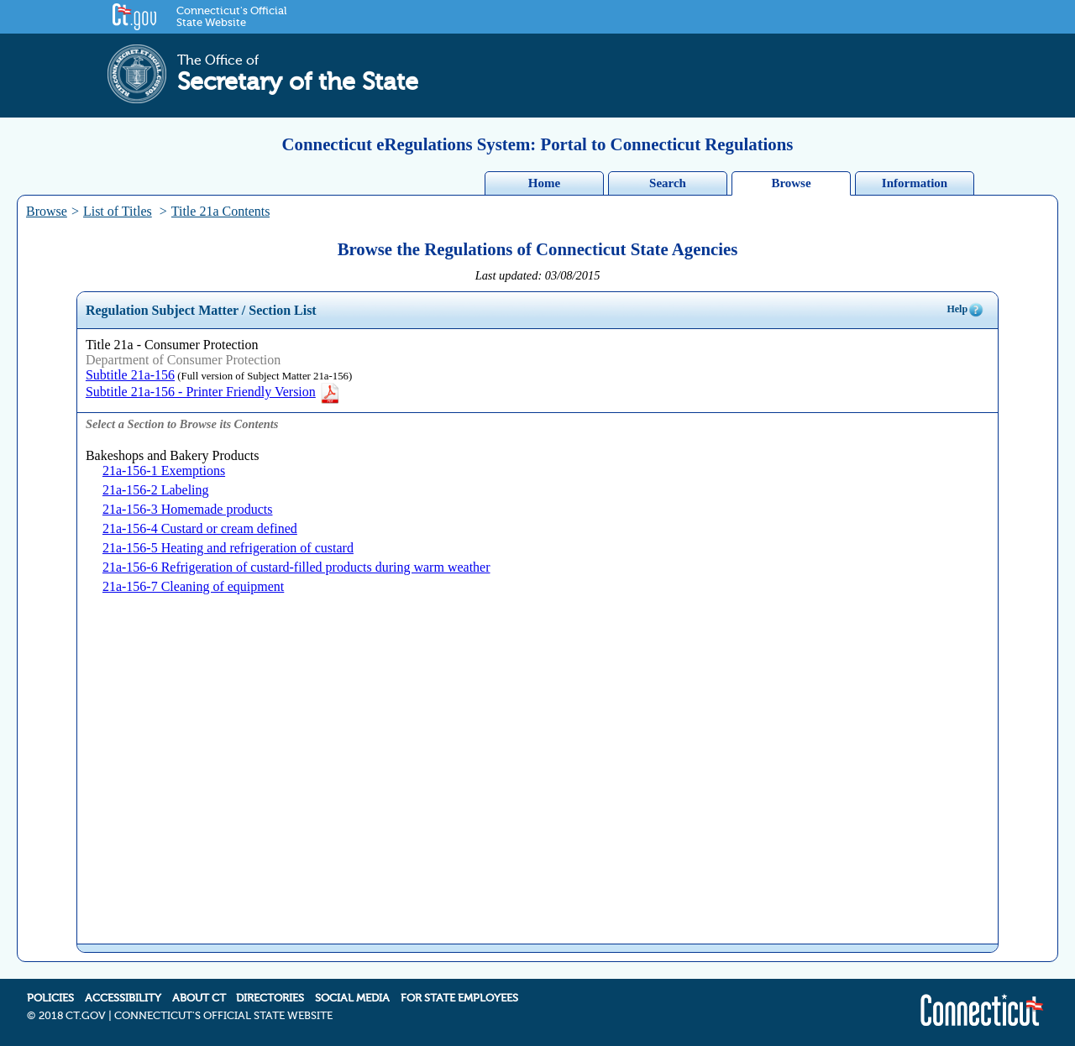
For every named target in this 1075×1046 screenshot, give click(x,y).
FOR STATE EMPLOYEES (459, 998)
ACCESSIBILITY (123, 998)
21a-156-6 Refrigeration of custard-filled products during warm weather (296, 567)
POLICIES (50, 998)
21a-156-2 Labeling (155, 490)
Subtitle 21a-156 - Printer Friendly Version (213, 391)
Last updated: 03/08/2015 (537, 275)
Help (965, 309)
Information (914, 183)
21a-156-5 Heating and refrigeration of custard (228, 548)
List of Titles (117, 211)
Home (544, 183)
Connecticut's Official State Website (231, 17)
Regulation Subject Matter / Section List (201, 310)
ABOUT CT (199, 998)
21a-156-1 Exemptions (163, 470)
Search (667, 183)
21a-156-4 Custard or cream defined (199, 528)
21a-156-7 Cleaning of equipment (193, 586)
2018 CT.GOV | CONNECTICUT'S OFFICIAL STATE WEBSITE (186, 1016)
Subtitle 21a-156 (130, 375)
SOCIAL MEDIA (352, 998)
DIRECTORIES (270, 998)
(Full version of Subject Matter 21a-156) (263, 376)
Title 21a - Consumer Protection (172, 344)
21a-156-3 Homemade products (187, 509)
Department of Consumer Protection (183, 360)
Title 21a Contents (220, 211)
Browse (790, 183)
